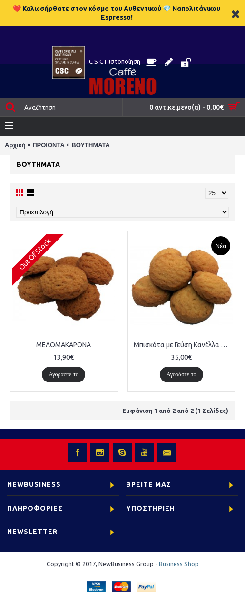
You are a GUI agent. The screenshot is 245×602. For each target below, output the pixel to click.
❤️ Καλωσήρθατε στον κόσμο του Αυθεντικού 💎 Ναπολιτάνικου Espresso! (116, 13)
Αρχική (15, 145)
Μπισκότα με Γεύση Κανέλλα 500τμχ (183, 345)
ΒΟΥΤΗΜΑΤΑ (90, 145)
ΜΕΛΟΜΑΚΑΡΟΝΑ (63, 345)
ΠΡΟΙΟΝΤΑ (48, 145)
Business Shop (179, 564)
